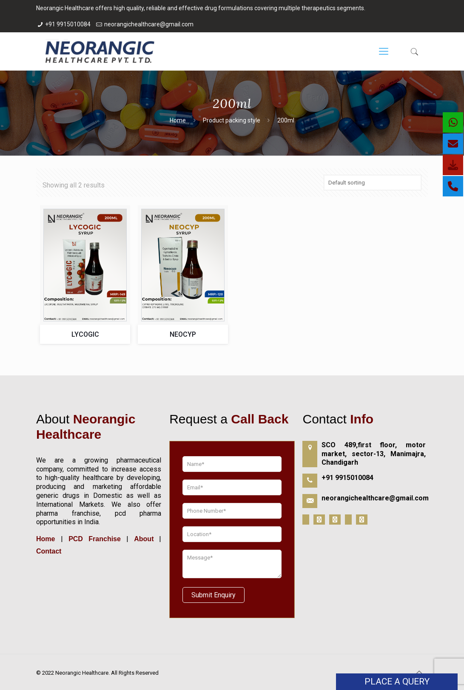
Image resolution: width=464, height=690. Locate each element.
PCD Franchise (95, 538)
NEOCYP (183, 334)
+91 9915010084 (68, 24)
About (144, 538)
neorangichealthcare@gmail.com (149, 24)
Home (178, 120)
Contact (49, 551)
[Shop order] (372, 182)
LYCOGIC (85, 334)
